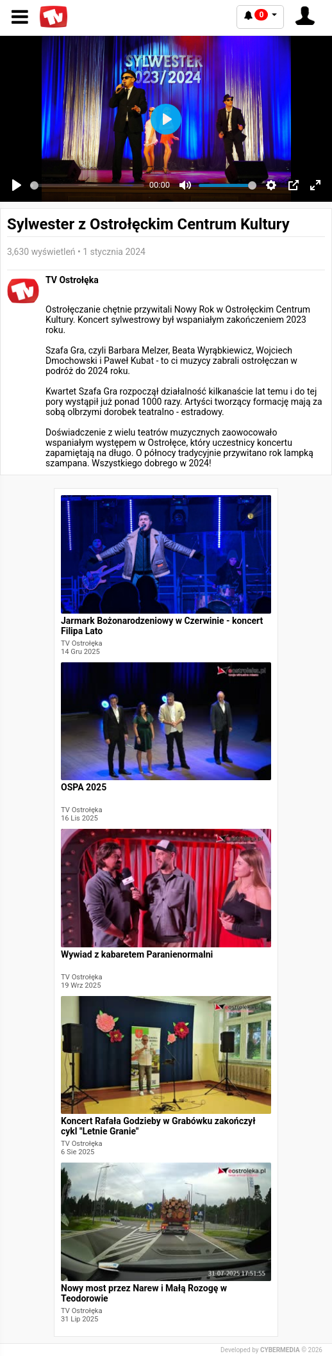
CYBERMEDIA (280, 1349)
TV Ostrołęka (72, 280)
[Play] (16, 185)
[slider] (87, 185)
